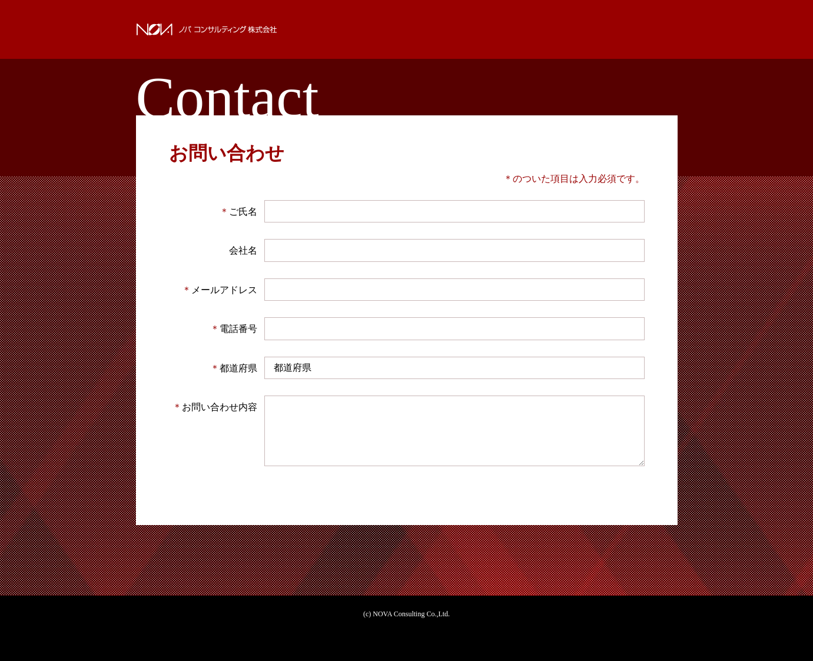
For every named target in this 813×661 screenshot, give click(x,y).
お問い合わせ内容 (214, 407)
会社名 (243, 250)
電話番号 (233, 329)
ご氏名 (238, 212)
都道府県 (233, 368)
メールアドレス (219, 290)
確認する (407, 502)
